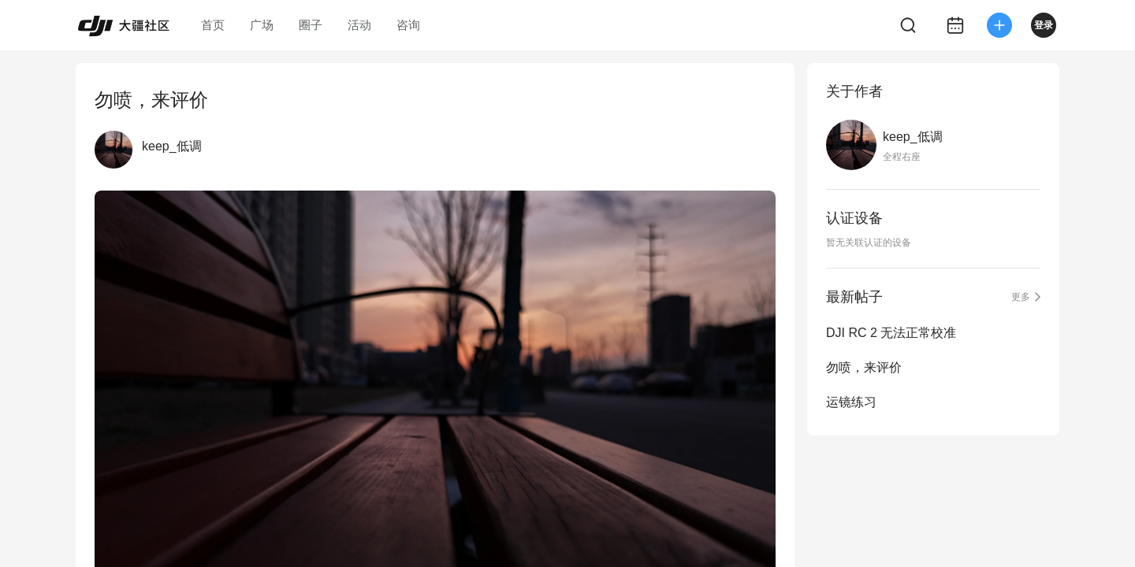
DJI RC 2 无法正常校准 (891, 332)
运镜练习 (851, 402)
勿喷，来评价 (864, 367)
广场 (262, 25)
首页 (213, 25)
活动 (359, 25)
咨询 (408, 25)
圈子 (310, 25)
